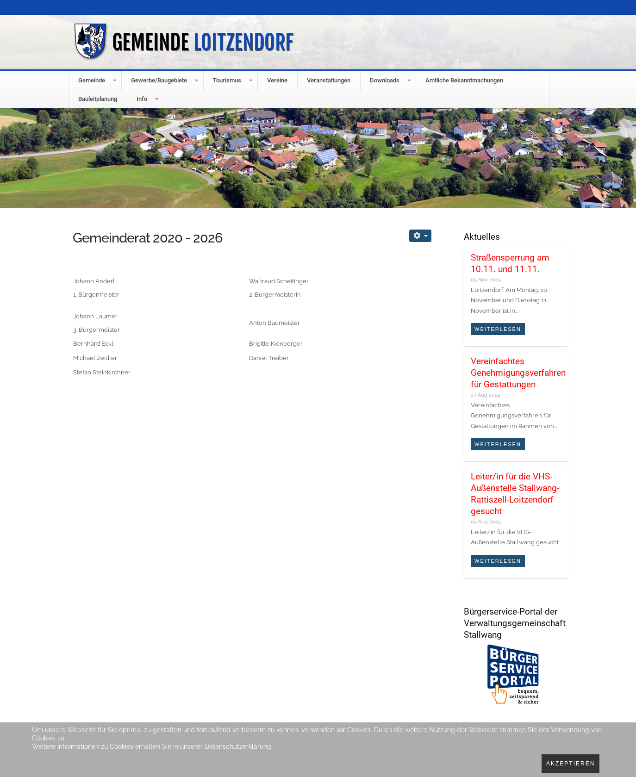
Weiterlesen (497, 329)
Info (142, 98)
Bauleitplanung (97, 98)
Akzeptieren (570, 763)
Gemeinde (91, 80)
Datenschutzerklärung (238, 746)
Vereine (277, 80)
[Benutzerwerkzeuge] (420, 236)
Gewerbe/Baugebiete (159, 80)
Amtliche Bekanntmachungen (464, 80)
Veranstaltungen (328, 80)
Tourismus (227, 80)
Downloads (384, 80)
